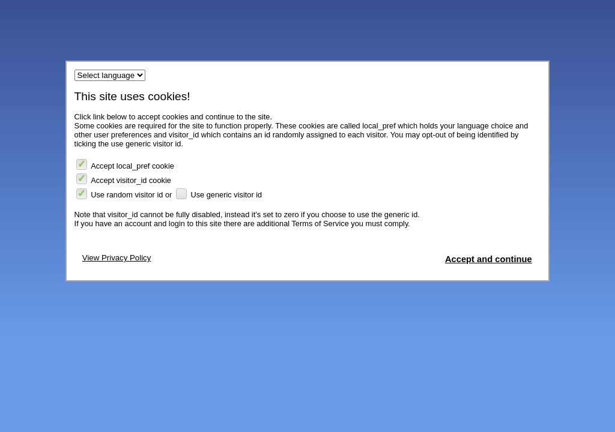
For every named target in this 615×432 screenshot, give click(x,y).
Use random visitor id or (124, 194)
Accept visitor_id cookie (123, 179)
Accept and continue (488, 259)
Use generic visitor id (219, 194)
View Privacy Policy (116, 257)
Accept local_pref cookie (125, 164)
